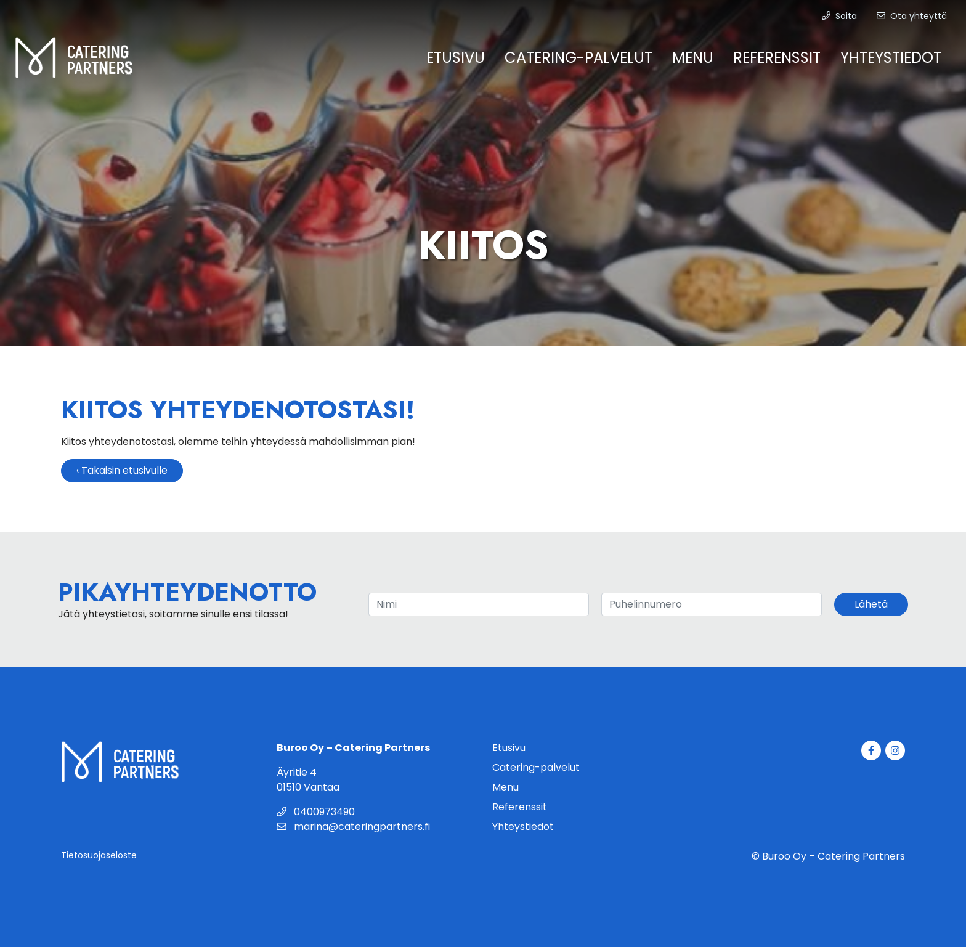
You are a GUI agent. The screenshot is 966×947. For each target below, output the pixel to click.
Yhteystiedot (890, 57)
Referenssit (777, 57)
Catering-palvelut (578, 57)
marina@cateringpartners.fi (353, 826)
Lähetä (871, 604)
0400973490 (316, 812)
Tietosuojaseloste (99, 855)
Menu (692, 57)
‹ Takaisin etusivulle (122, 470)
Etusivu (455, 57)
